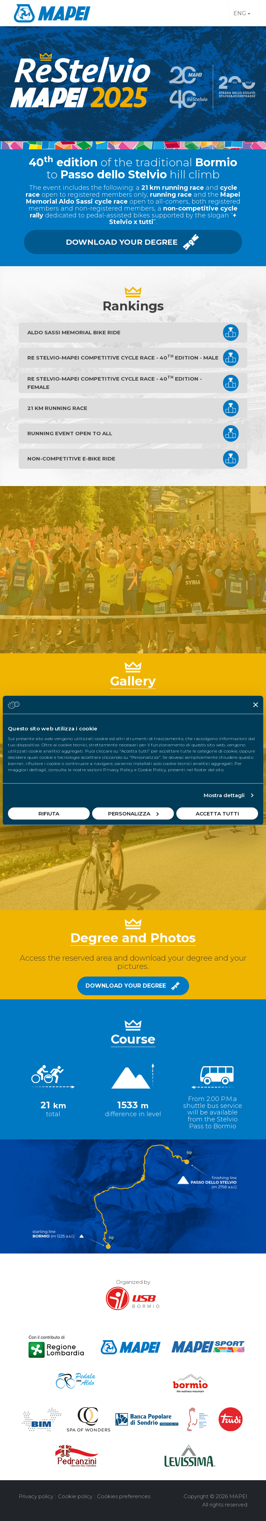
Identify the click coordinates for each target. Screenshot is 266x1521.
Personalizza (133, 813)
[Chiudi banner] (255, 704)
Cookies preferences (123, 1496)
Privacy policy (36, 1496)
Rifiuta (48, 813)
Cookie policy (75, 1496)
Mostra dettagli (224, 795)
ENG (241, 13)
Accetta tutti (217, 813)
